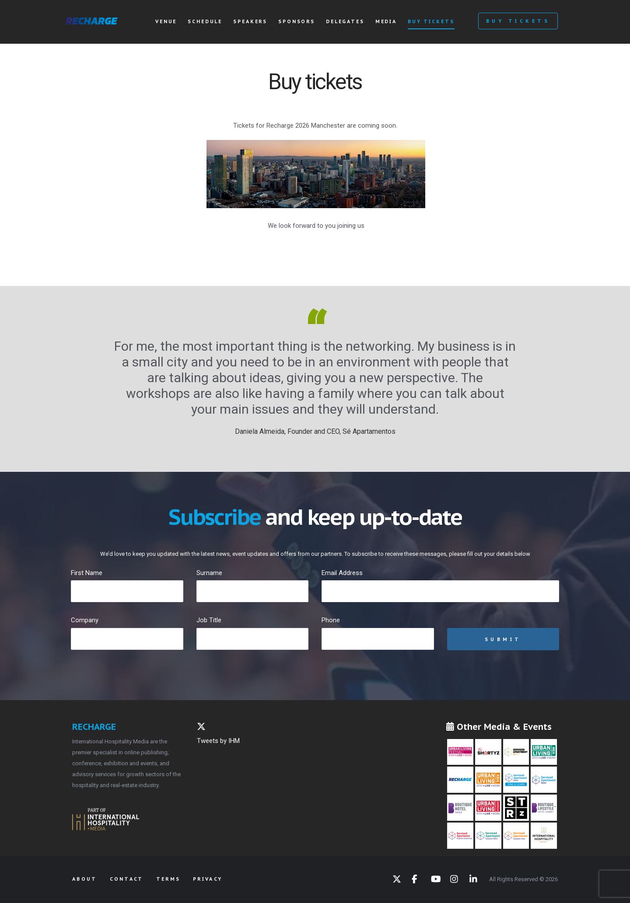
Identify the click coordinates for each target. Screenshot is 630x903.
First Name (86, 573)
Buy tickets (431, 21)
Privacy (207, 879)
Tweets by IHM (218, 741)
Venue (166, 21)
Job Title (208, 620)
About (84, 879)
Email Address (342, 573)
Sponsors (296, 21)
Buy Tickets (518, 21)
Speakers (250, 21)
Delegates (345, 21)
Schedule (205, 21)
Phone (331, 620)
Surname (209, 573)
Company (84, 620)
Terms (168, 879)
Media (386, 21)
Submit (503, 639)
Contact (127, 879)
